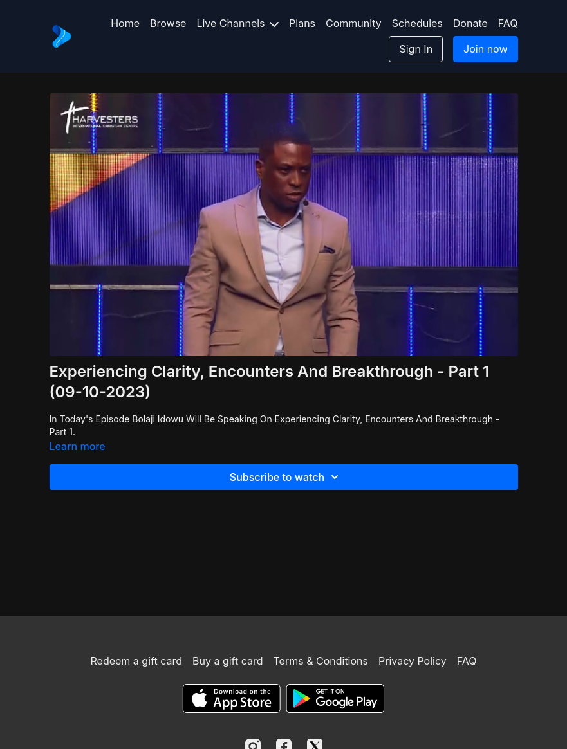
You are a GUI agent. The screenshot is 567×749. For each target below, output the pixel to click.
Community (354, 23)
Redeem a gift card (136, 660)
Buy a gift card (227, 660)
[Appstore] (231, 698)
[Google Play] (335, 698)
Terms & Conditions (321, 660)
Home (125, 23)
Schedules (417, 23)
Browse (168, 23)
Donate (470, 23)
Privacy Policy (412, 660)
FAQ (508, 23)
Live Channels (237, 23)
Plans (302, 23)
